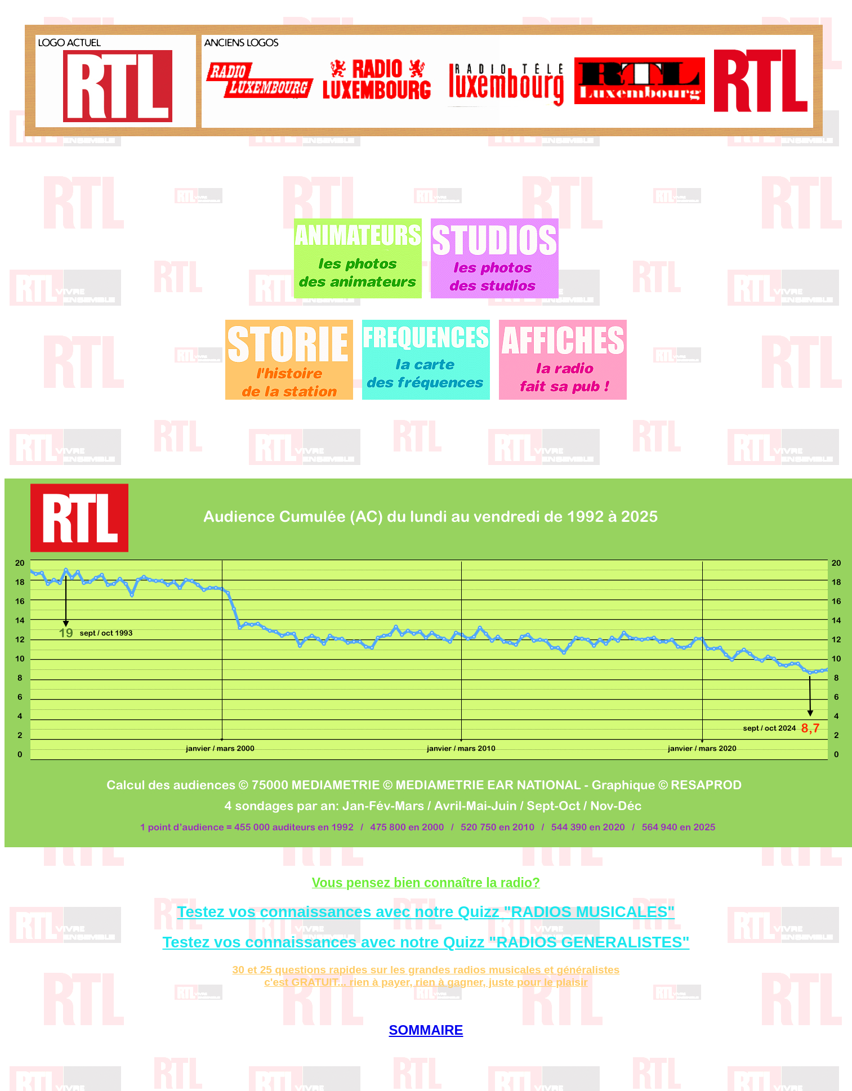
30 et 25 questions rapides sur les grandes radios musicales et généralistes (426, 970)
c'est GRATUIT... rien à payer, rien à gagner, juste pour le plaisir (426, 982)
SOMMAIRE (426, 1030)
